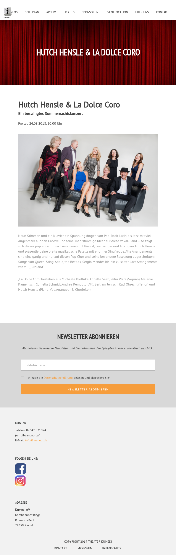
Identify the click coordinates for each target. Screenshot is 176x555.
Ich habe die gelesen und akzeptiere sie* (68, 378)
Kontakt (60, 548)
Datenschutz (111, 548)
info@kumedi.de (36, 440)
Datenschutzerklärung (58, 378)
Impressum (84, 548)
